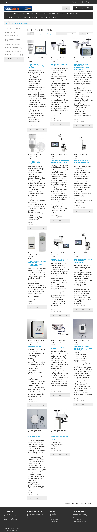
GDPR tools (77, 520)
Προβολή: (82, 34)
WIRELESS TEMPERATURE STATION (36, 437)
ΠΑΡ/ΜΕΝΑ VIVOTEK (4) (13, 51)
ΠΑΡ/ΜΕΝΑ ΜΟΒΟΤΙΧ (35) (14, 55)
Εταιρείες (53, 514)
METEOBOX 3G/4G (34, 347)
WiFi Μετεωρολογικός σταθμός (59, 65)
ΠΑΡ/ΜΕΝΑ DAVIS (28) (12, 44)
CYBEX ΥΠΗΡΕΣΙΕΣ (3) (12, 28)
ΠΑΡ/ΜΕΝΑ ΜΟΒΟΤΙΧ (31, 17)
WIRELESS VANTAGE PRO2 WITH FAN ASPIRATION (60, 161)
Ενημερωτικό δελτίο (79, 521)
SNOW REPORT (28, 14)
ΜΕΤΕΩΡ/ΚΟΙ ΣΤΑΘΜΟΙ (49, 17)
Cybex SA (16, 528)
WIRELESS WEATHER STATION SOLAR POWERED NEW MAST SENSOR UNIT (81, 66)
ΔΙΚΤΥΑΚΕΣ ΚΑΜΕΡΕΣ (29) (12, 40)
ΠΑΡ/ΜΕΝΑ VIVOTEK (14, 17)
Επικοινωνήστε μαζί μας (35, 514)
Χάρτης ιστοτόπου (33, 518)
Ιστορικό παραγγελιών (80, 516)
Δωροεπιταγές (54, 518)
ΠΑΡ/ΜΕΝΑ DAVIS (72, 14)
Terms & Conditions (10, 520)
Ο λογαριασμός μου (79, 514)
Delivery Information (10, 516)
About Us (7, 514)
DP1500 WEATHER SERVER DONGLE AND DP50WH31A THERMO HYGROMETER (37, 263)
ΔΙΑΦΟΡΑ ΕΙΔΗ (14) (11, 35)
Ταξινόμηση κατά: (61, 34)
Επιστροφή (30, 516)
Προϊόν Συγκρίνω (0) (45, 34)
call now (78, 2)
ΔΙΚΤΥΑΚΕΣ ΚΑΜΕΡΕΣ (56, 14)
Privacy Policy (8, 518)
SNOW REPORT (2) (11, 32)
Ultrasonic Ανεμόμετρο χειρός (59, 347)
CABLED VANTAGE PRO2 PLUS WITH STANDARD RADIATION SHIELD (82, 162)
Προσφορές (54, 521)
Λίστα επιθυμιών (78, 518)
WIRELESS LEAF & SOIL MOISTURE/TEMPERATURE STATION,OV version (83, 348)
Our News (53, 516)
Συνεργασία (54, 520)
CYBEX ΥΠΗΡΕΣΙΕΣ (13, 14)
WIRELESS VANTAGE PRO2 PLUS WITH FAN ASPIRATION (83, 260)
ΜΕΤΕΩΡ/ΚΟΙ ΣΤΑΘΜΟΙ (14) (13, 59)
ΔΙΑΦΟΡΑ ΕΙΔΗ (41, 14)
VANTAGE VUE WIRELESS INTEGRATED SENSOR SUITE (59, 437)
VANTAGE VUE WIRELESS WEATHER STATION (59, 260)
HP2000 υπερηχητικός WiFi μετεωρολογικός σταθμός (36, 65)
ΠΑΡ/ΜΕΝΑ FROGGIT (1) (13, 48)
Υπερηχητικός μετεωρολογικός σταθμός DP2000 (34, 162)
